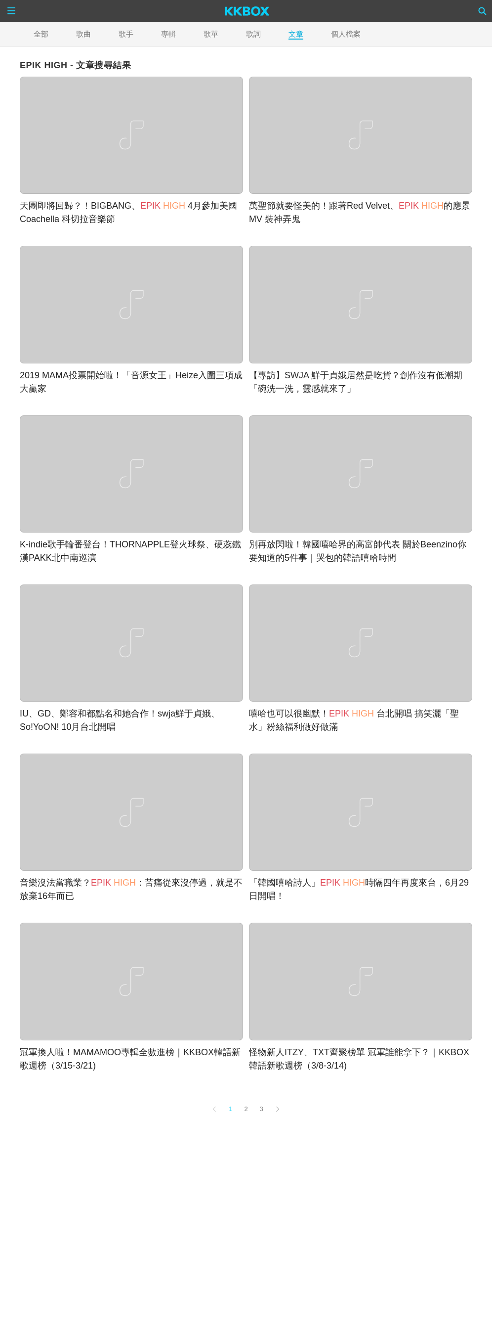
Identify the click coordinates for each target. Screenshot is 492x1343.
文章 (295, 34)
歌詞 (253, 34)
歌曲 (83, 34)
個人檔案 (346, 34)
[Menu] (11, 11)
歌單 (211, 34)
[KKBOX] (247, 11)
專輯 (168, 34)
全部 (41, 34)
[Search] (483, 11)
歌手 (126, 34)
